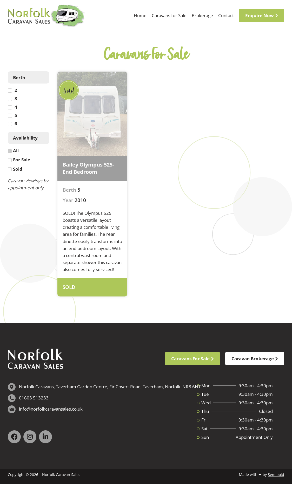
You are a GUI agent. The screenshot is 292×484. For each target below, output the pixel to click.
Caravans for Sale (169, 15)
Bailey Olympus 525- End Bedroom (88, 168)
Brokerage (202, 15)
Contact (226, 15)
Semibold (276, 474)
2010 (80, 200)
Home (140, 15)
